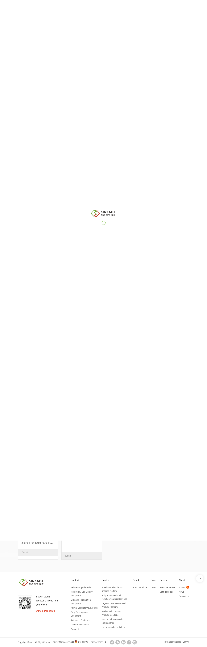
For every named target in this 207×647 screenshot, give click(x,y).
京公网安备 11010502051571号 (91, 642)
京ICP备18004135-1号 (63, 642)
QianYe (186, 642)
